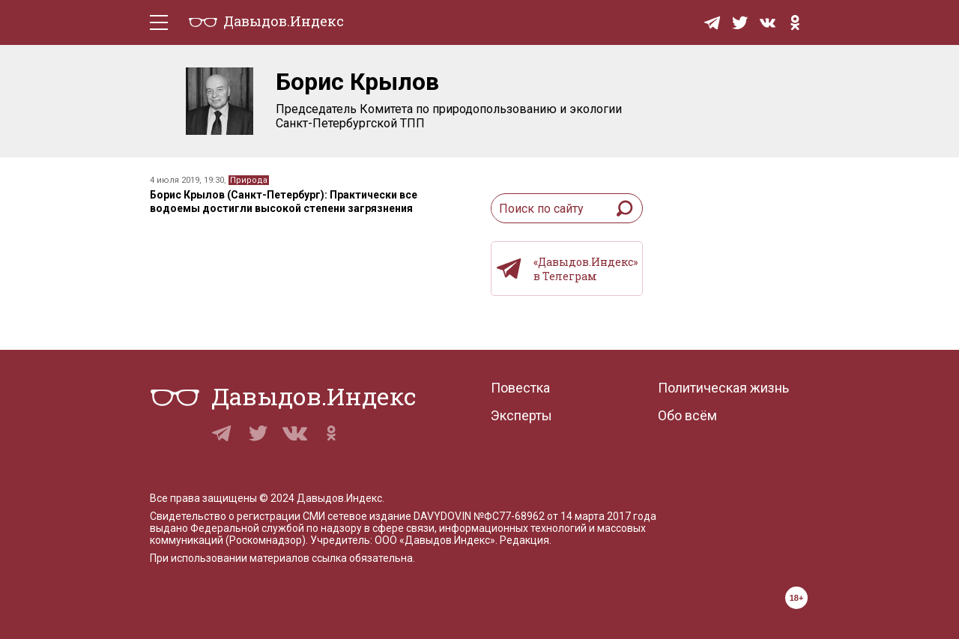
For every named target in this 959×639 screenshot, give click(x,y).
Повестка (520, 388)
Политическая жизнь (723, 388)
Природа (248, 180)
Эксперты (521, 415)
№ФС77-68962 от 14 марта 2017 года (565, 516)
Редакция (524, 540)
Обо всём (687, 415)
